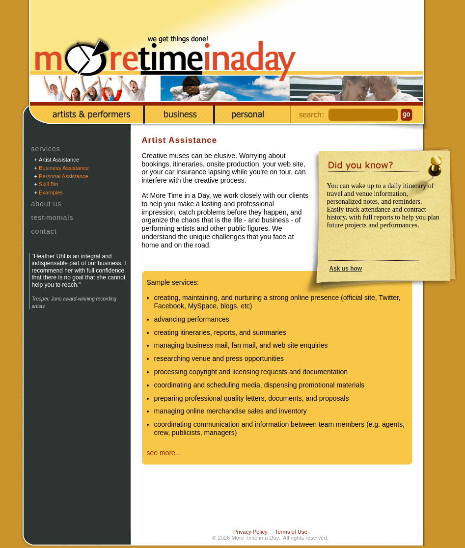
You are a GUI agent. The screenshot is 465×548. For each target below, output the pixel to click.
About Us (46, 204)
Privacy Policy (250, 532)
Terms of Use (291, 532)
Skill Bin (48, 184)
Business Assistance (64, 168)
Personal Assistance (63, 176)
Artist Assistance (59, 160)
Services (45, 149)
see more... (164, 453)
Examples (51, 192)
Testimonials (52, 217)
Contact (44, 231)
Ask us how (345, 268)
